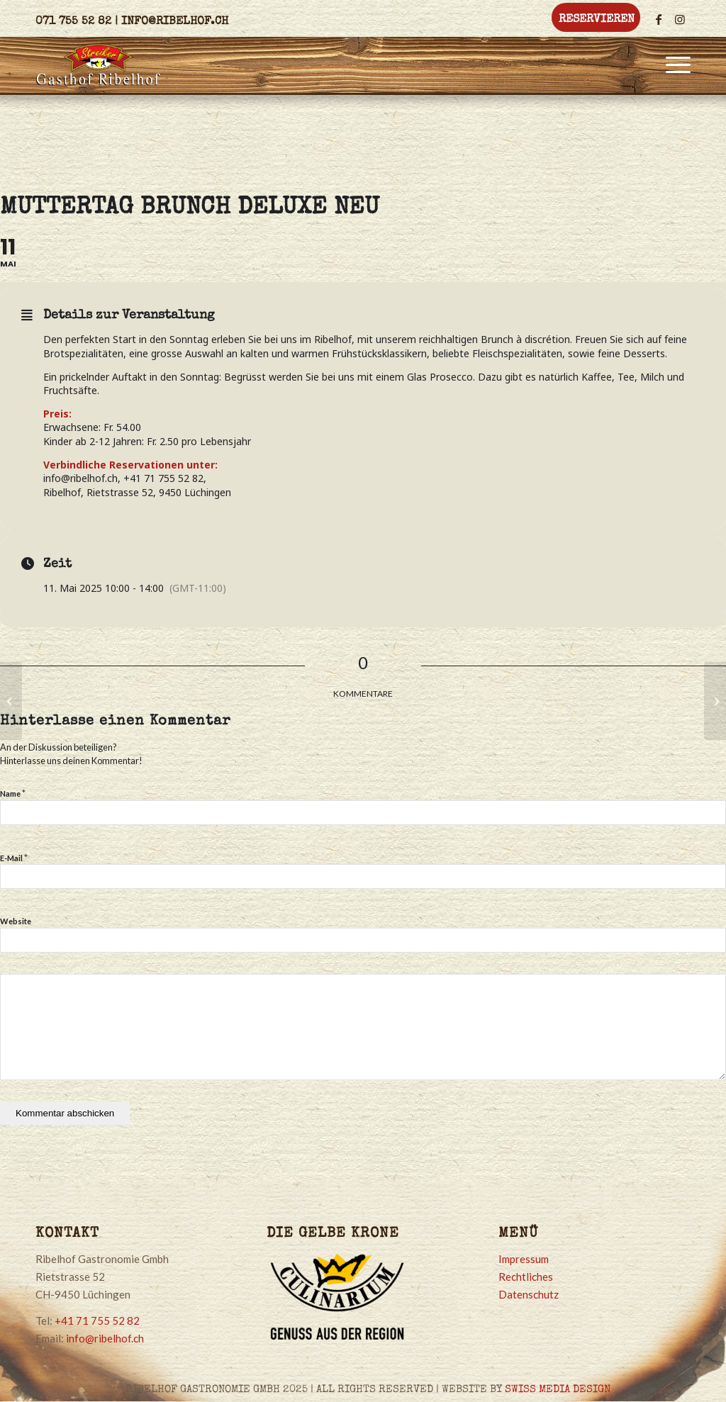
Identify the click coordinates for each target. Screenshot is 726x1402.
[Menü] (674, 64)
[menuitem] (593, 18)
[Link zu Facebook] (658, 19)
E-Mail (14, 857)
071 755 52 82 (73, 22)
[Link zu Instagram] (680, 19)
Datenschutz (528, 1294)
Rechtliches (525, 1276)
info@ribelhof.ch (174, 22)
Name (13, 793)
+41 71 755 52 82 (97, 1320)
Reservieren (597, 20)
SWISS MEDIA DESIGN (557, 1389)
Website (15, 921)
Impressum (523, 1258)
